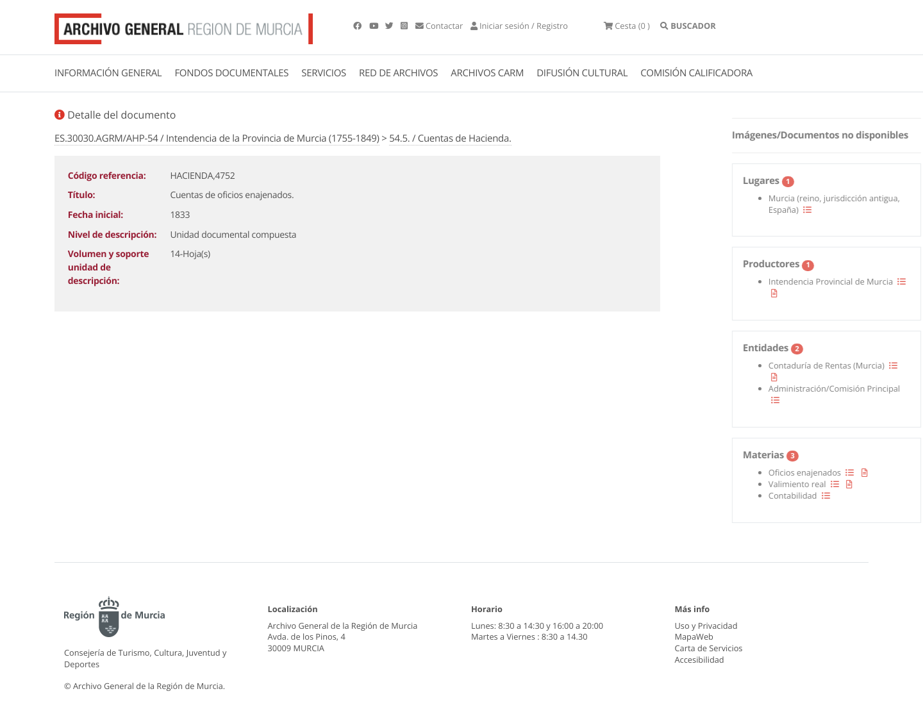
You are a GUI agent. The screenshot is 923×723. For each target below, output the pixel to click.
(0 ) (627, 25)
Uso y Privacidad (706, 625)
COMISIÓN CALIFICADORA (696, 73)
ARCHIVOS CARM (487, 73)
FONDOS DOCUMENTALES (231, 73)
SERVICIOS (323, 73)
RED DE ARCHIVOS (398, 73)
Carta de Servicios (709, 648)
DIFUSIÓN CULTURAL (582, 73)
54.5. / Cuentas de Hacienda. (450, 138)
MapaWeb (694, 636)
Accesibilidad (699, 659)
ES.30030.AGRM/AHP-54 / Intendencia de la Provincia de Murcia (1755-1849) (216, 138)
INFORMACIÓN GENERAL (108, 73)
